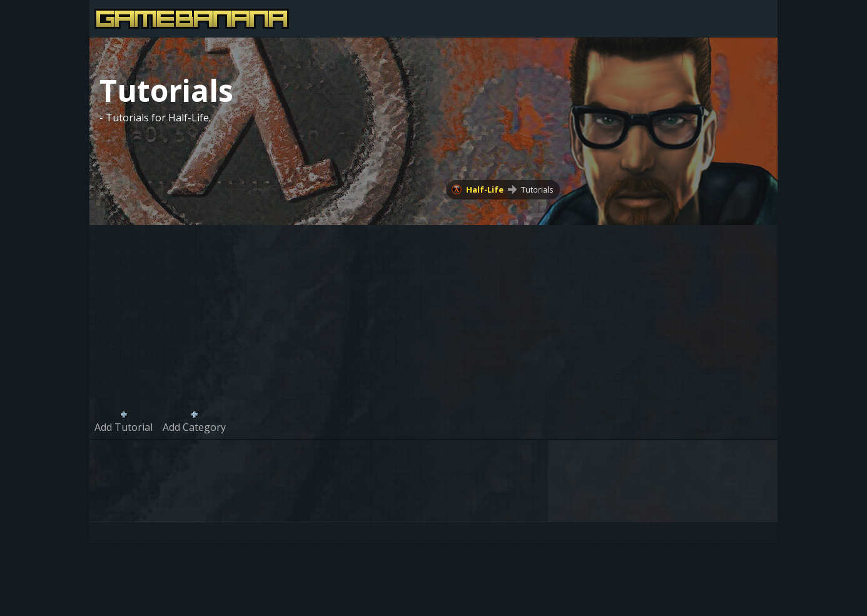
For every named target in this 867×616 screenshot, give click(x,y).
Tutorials (537, 189)
